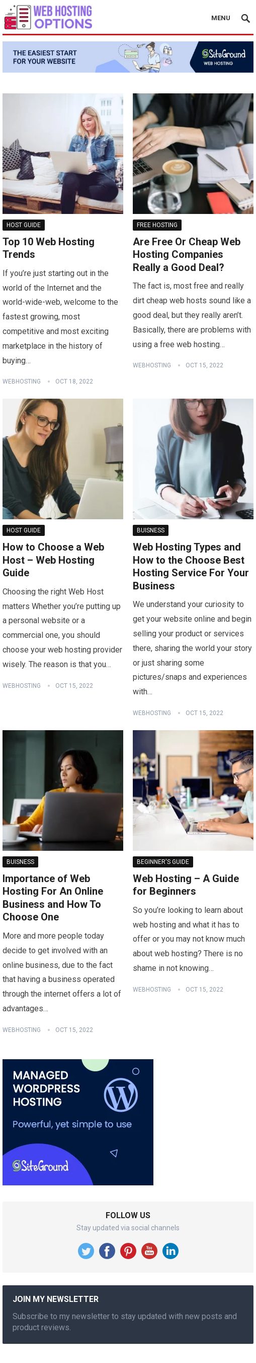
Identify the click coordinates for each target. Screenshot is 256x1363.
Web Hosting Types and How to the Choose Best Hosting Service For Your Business (191, 566)
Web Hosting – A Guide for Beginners (186, 885)
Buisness (150, 530)
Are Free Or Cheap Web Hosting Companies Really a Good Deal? (186, 255)
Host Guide (24, 225)
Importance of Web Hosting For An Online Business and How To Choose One (53, 898)
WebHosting (22, 381)
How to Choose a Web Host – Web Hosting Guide (53, 560)
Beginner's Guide (163, 861)
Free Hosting (157, 225)
